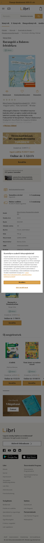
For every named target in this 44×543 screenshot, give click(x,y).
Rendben (22, 282)
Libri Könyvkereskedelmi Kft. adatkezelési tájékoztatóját (18, 274)
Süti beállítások (22, 287)
